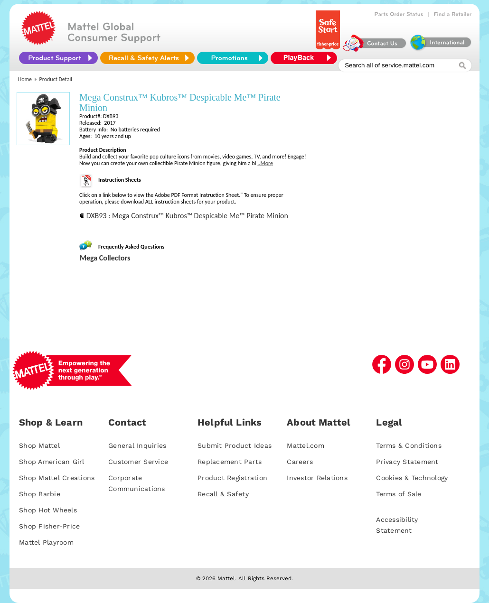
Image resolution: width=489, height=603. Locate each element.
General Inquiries (137, 445)
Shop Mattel (39, 445)
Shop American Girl (52, 461)
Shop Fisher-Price (49, 526)
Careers (300, 461)
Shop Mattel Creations (56, 478)
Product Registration (232, 478)
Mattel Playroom (46, 542)
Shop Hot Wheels (48, 510)
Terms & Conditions (409, 445)
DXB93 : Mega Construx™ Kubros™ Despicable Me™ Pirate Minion (187, 215)
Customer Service (138, 461)
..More (265, 163)
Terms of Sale (398, 494)
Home (25, 79)
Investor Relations (317, 478)
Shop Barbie (39, 494)
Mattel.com (305, 445)
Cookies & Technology (412, 478)
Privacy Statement (407, 461)
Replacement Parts (229, 461)
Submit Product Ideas (234, 445)
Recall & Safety (223, 494)
